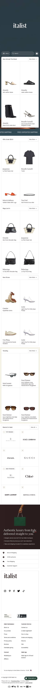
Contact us (24, 627)
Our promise (7, 631)
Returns (23, 641)
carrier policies (28, 682)
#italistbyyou (7, 655)
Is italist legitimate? (26, 631)
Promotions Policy (15, 681)
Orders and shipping (26, 637)
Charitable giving (8, 647)
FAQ (22, 644)
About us (6, 627)
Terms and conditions (10, 637)
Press (5, 634)
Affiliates (6, 659)
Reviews (6, 644)
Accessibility (24, 647)
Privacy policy (8, 641)
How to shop (24, 634)
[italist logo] (20, 26)
